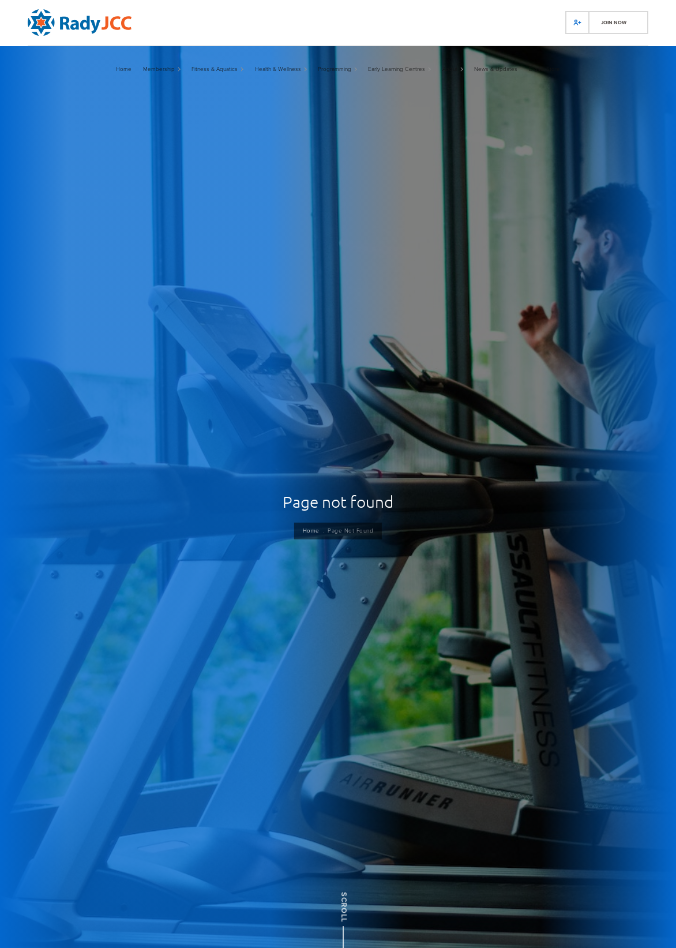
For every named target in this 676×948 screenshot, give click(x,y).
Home (309, 531)
